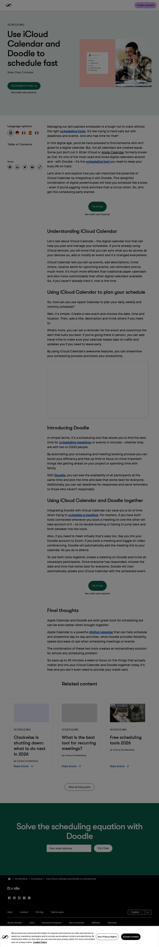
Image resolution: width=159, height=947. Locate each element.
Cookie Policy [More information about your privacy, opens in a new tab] (40, 945)
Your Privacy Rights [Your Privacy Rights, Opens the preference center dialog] (107, 939)
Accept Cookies (131, 939)
